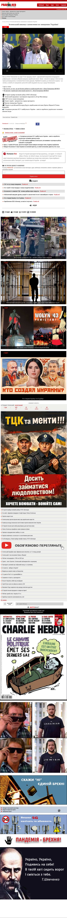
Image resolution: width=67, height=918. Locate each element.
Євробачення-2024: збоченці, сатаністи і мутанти (18, 201)
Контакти (58, 0)
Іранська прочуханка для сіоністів (10, 13)
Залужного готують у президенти (11, 577)
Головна (4, 21)
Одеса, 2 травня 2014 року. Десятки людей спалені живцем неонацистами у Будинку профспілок (31, 144)
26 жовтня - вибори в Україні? (10, 568)
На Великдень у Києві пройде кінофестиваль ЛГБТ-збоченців (19, 539)
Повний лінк (14, 117)
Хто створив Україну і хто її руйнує (14, 198)
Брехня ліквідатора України (13, 103)
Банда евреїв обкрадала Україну (10, 14)
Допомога (63, 0)
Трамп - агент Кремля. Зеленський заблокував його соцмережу (19, 561)
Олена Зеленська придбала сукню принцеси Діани (15, 529)
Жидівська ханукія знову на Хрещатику (12, 571)
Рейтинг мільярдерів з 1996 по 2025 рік (13, 558)
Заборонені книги (7, 811)
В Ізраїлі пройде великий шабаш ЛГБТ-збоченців (20, 95)
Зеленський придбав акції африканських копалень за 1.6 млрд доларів (21, 552)
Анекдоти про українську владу (10, 808)
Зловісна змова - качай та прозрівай (15, 132)
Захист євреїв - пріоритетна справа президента (13, 11)
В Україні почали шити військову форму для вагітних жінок (18, 526)
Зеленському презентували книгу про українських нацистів (18, 519)
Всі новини (4, 600)
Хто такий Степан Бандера (8, 16)
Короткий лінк (6, 117)
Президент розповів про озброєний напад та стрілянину (17, 564)
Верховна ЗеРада (8, 128)
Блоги (57, 5)
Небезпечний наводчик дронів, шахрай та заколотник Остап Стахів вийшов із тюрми (28, 194)
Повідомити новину (61, 9)
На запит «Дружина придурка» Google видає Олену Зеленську (19, 513)
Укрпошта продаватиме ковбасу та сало (13, 532)
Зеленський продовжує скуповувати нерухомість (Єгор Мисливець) (26, 97)
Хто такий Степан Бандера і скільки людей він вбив (19, 188)
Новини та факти (20, 128)
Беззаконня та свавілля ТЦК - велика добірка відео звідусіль (21, 191)
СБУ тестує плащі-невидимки (14, 99)
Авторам (52, 0)
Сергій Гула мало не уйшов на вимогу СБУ (13, 584)
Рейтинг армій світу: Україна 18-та (11, 593)
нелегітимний (18, 405)
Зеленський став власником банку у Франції (14, 555)
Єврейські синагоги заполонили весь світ (13, 597)
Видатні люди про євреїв (9, 809)
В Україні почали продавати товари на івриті (14, 590)
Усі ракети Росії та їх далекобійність (12, 574)
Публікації (41, 5)
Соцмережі (63, 5)
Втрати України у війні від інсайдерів (12, 581)
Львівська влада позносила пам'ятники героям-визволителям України (21, 522)
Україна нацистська (7, 516)
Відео (8, 21)
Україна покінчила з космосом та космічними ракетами (17, 535)
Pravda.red (5, 123)
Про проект (46, 0)
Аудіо (52, 5)
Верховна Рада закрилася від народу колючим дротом (17, 587)
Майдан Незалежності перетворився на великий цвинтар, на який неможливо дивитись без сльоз (32, 147)
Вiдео (47, 5)
